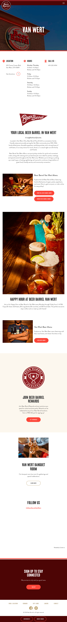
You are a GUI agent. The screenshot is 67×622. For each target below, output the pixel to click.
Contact (56, 603)
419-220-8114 (52, 65)
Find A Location (13, 603)
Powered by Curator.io (59, 547)
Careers (46, 603)
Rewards (25, 603)
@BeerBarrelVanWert (33, 507)
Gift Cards (36, 603)
